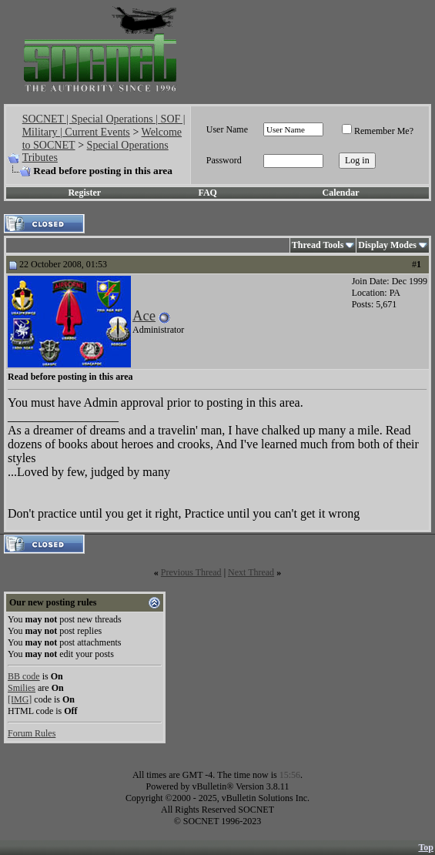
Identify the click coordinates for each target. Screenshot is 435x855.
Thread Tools (317, 245)
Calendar (341, 192)
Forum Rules (31, 733)
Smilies (21, 687)
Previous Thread (191, 572)
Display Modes (387, 245)
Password (224, 160)
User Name (227, 129)
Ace (144, 315)
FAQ (208, 192)
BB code (24, 676)
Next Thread (251, 572)
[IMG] (20, 699)
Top (425, 847)
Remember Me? (377, 131)
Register (84, 192)
